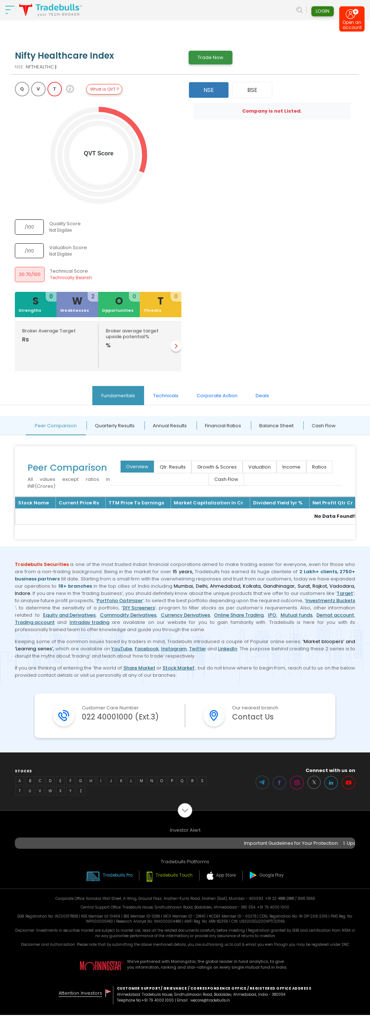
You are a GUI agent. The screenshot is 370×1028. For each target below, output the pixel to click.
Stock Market (178, 667)
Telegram (261, 795)
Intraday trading (89, 622)
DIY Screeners (139, 607)
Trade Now (210, 57)
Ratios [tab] (319, 466)
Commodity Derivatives (128, 615)
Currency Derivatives (185, 615)
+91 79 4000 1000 (158, 1013)
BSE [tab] (252, 90)
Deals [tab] (262, 395)
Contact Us (255, 717)
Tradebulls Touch (174, 888)
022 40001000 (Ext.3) (122, 723)
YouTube (121, 648)
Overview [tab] (137, 466)
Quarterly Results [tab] (115, 425)
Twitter (197, 648)
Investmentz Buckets (330, 600)
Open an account (352, 27)
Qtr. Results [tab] (173, 466)
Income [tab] (291, 466)
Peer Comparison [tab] (56, 425)
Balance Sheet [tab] (276, 425)
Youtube (348, 795)
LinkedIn (227, 648)
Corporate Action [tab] (217, 395)
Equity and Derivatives (69, 615)
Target (345, 593)
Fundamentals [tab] (118, 395)
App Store (227, 888)
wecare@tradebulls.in (210, 1013)
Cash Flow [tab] (324, 425)
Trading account (35, 622)
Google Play (273, 888)
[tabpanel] (185, 477)
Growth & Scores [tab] (217, 466)
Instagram (173, 648)
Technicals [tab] (165, 395)
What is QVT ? (104, 89)
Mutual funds (296, 615)
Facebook (147, 648)
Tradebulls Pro (117, 888)
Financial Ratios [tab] (223, 425)
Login (322, 12)
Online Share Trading (239, 615)
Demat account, (335, 615)
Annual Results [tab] (170, 425)
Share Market (139, 667)
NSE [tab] (208, 90)
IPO (272, 615)
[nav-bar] (9, 11)
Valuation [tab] (259, 466)
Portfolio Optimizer (120, 600)
